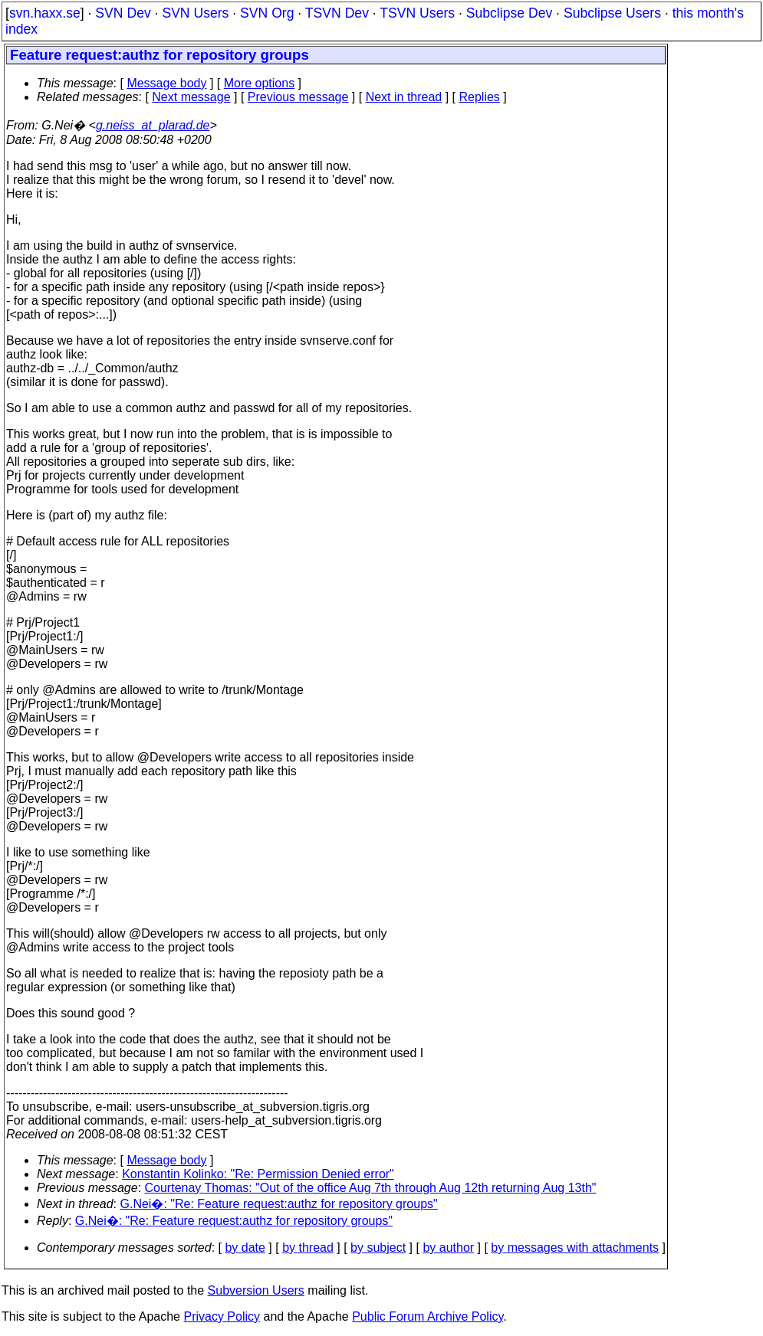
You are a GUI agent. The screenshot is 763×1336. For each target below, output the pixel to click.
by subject (378, 1247)
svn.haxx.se (45, 13)
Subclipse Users (612, 13)
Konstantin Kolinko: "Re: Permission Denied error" (258, 1173)
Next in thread (404, 96)
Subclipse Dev (509, 13)
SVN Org (267, 13)
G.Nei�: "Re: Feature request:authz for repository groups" (279, 1203)
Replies (479, 96)
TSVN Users (417, 13)
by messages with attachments (575, 1247)
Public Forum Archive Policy (427, 1316)
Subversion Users (256, 1290)
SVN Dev (122, 13)
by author (448, 1247)
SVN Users (195, 13)
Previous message (298, 96)
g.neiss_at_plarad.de (153, 125)
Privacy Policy (221, 1316)
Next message (191, 96)
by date (245, 1247)
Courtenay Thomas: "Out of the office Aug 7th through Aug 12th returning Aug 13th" (371, 1187)
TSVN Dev (337, 13)
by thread (308, 1247)
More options (259, 83)
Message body (166, 83)
